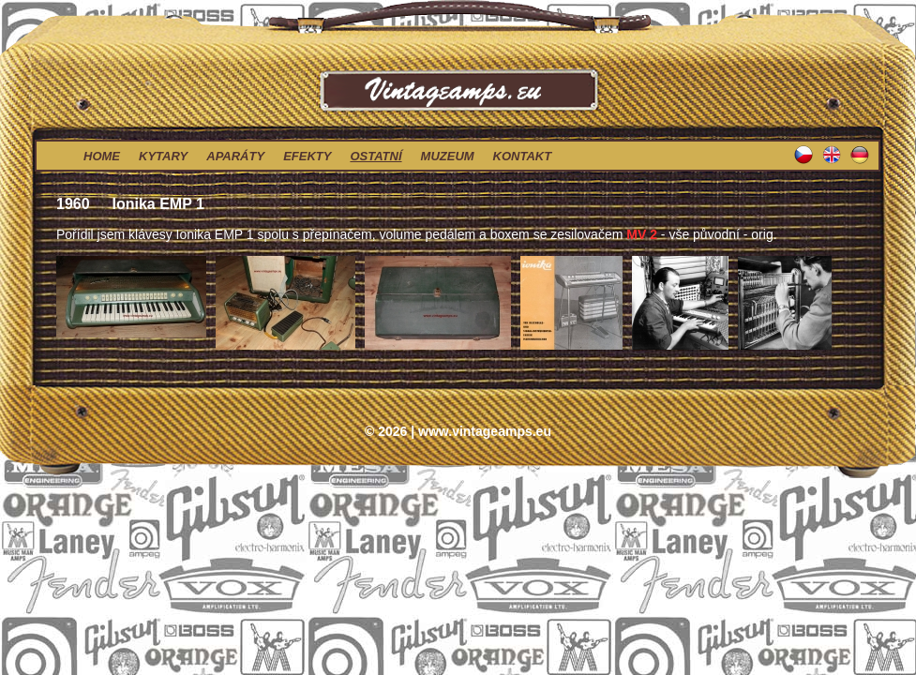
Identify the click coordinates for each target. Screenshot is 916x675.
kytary (163, 156)
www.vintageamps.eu (484, 431)
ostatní (375, 156)
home (101, 156)
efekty (307, 156)
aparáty (235, 156)
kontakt (522, 156)
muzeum (447, 156)
